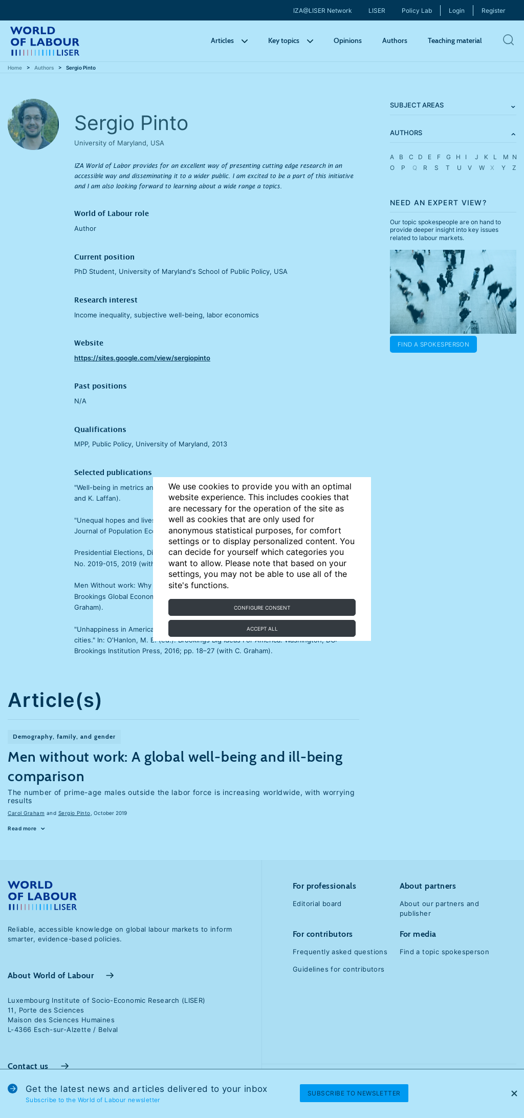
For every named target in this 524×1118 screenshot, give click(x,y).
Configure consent (262, 608)
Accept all (262, 629)
